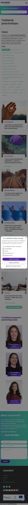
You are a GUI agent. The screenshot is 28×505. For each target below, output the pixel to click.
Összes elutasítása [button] (14, 262)
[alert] (14, 252)
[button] (14, 266)
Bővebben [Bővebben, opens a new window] (19, 243)
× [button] (25, 238)
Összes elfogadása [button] (14, 259)
